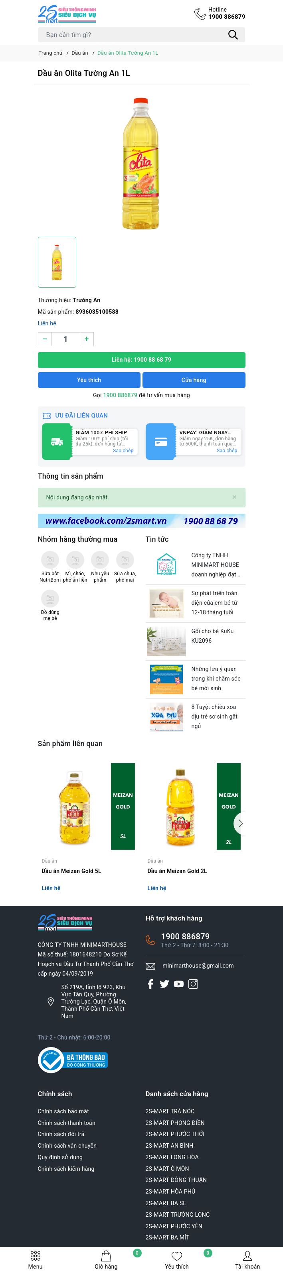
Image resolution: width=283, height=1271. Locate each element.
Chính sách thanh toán (66, 1123)
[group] (141, 163)
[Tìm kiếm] (233, 35)
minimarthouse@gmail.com (198, 965)
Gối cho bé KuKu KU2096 (213, 636)
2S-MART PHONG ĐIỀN (175, 1123)
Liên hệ (47, 323)
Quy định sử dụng (60, 1157)
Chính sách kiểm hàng (66, 1169)
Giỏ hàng (118, 1260)
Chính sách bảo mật (63, 1111)
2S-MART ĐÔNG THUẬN (176, 1180)
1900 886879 (226, 13)
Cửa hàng (194, 380)
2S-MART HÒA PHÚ (171, 1191)
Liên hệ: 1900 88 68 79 (141, 359)
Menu (35, 1260)
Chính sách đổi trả (61, 1134)
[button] (239, 823)
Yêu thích (188, 1260)
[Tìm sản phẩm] (141, 35)
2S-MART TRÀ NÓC (170, 1111)
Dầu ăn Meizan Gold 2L (177, 871)
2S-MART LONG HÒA (172, 1157)
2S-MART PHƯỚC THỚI (175, 1134)
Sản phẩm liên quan (70, 743)
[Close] (234, 497)
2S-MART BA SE (166, 1203)
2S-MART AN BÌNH (170, 1145)
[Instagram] (193, 984)
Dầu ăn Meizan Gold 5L (71, 871)
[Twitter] (164, 984)
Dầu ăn (49, 861)
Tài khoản (247, 1260)
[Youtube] (179, 984)
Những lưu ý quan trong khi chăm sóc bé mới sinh (216, 678)
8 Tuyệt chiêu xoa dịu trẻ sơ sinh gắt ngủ (215, 716)
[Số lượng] (66, 339)
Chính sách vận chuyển (67, 1145)
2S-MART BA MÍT (168, 1237)
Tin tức (157, 539)
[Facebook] (150, 984)
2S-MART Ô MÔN (167, 1169)
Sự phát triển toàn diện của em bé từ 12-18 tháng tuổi (214, 603)
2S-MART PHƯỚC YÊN (174, 1226)
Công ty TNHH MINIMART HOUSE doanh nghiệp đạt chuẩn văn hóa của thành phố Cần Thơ (216, 565)
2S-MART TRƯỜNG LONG (178, 1215)
